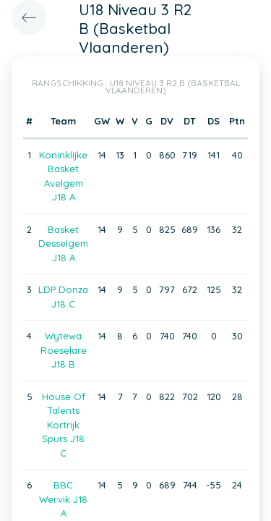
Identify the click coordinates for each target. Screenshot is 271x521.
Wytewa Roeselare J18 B (63, 350)
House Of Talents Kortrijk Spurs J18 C (63, 425)
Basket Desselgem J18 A (63, 243)
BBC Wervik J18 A (63, 499)
